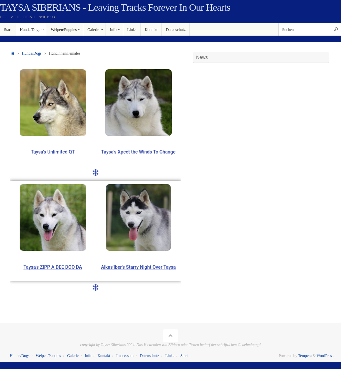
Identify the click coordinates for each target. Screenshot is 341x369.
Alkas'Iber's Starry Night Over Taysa (138, 267)
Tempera (305, 356)
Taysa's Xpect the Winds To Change (138, 152)
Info (88, 356)
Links (169, 356)
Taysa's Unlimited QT (53, 152)
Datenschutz (149, 356)
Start (184, 356)
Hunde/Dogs (32, 53)
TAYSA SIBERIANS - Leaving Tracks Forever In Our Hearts (115, 7)
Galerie (73, 356)
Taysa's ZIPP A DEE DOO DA (52, 267)
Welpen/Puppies (48, 356)
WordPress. (325, 356)
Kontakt (104, 356)
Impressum (125, 356)
